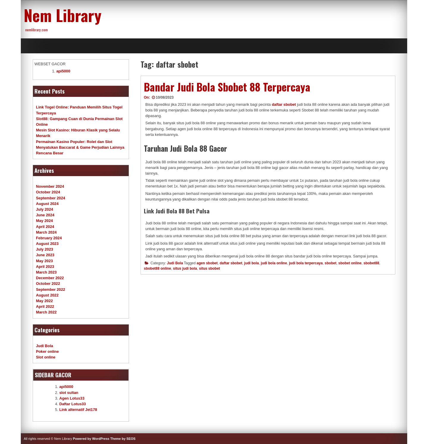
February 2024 (49, 238)
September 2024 (50, 198)
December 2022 (50, 278)
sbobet (330, 263)
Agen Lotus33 (71, 398)
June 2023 (45, 255)
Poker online (47, 351)
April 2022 (45, 306)
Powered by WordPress (91, 438)
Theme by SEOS (123, 438)
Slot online (45, 357)
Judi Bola (175, 263)
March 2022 (46, 312)
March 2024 (46, 232)
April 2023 (45, 266)
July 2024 (44, 209)
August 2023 (47, 243)
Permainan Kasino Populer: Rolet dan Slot (74, 141)
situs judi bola (185, 268)
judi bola (251, 263)
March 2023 (46, 272)
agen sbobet (207, 263)
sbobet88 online (157, 268)
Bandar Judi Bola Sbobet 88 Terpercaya (227, 86)
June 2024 (45, 215)
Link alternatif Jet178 (78, 409)
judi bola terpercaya (305, 263)
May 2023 (44, 261)
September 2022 (50, 289)
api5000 (63, 71)
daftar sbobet (284, 104)
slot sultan (68, 392)
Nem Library (62, 15)
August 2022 (47, 295)
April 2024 (45, 226)
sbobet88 (371, 263)
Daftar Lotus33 (72, 404)
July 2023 (44, 249)
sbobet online (349, 263)
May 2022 (44, 301)
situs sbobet (209, 268)
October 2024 (48, 192)
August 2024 (47, 203)
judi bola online (274, 263)
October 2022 (48, 283)
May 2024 (44, 220)
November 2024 (50, 186)
